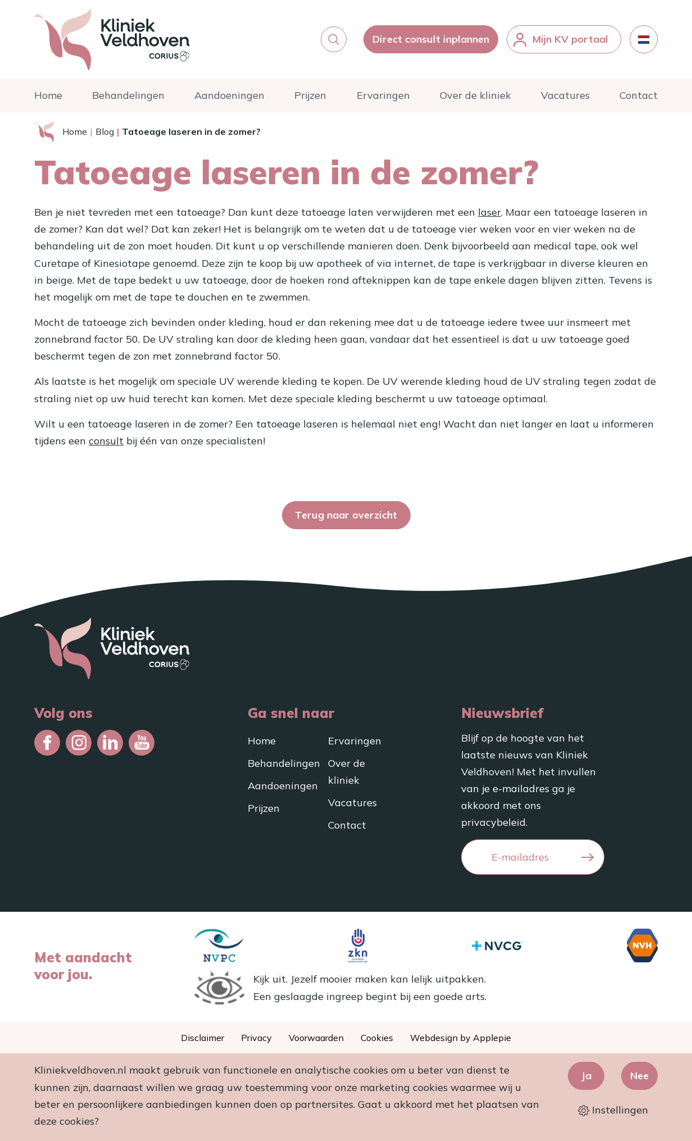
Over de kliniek (475, 95)
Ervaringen (383, 95)
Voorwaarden (316, 1037)
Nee (639, 1075)
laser (489, 212)
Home (48, 95)
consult (106, 440)
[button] (334, 39)
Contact (639, 95)
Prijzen (310, 95)
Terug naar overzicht (346, 514)
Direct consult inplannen (430, 39)
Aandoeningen (229, 95)
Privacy (256, 1037)
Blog (104, 131)
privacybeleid (493, 822)
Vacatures (565, 95)
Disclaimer (202, 1037)
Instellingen (613, 1109)
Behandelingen (128, 95)
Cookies (377, 1037)
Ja (586, 1075)
